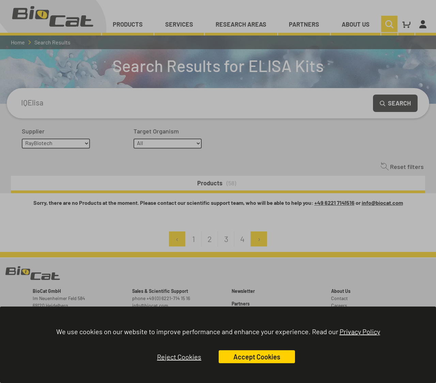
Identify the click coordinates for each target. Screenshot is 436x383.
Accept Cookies (256, 357)
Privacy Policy (360, 331)
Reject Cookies (179, 357)
